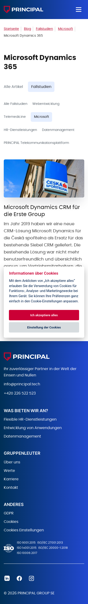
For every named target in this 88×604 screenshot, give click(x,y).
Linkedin (7, 578)
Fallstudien (41, 87)
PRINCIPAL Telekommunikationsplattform (36, 143)
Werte (9, 471)
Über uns (12, 462)
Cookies (11, 522)
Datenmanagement (58, 130)
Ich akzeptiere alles (44, 315)
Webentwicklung (45, 104)
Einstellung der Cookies (44, 327)
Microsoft (41, 116)
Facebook (19, 578)
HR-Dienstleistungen (20, 130)
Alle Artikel (13, 87)
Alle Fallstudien (15, 104)
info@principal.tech (22, 384)
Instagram (31, 578)
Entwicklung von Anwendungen (33, 428)
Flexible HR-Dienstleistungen (30, 419)
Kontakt (11, 488)
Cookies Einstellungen (24, 530)
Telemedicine (15, 116)
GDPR (9, 513)
